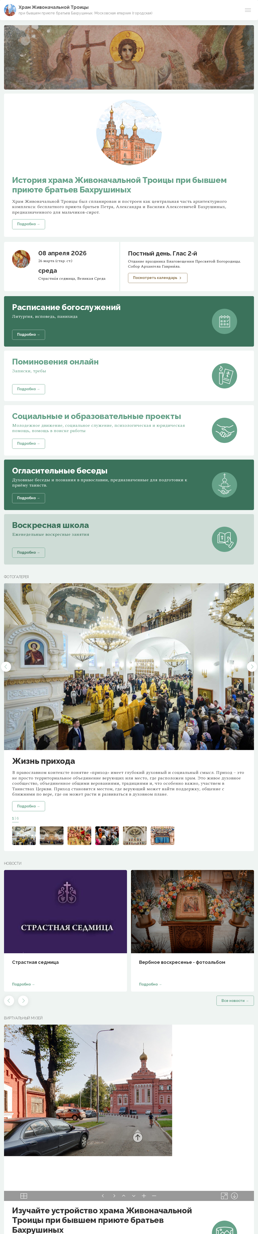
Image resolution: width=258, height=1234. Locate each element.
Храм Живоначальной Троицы (54, 7)
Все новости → (235, 1001)
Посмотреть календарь (157, 278)
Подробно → (28, 806)
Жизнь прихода (43, 761)
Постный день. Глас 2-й (162, 253)
